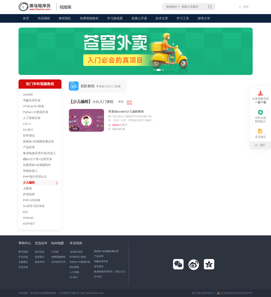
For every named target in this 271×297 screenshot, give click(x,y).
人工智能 (74, 272)
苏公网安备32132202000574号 (234, 293)
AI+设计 (28, 129)
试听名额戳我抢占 (260, 116)
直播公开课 (139, 18)
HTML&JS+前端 (33, 106)
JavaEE (28, 94)
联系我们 (39, 257)
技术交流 (39, 251)
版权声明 (39, 262)
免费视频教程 (89, 18)
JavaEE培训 (76, 251)
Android (28, 217)
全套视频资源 (260, 97)
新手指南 (23, 251)
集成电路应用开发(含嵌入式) (39, 153)
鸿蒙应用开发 (32, 100)
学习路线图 (115, 18)
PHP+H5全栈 (31, 200)
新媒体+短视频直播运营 (38, 141)
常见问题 (23, 257)
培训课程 (44, 18)
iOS (25, 211)
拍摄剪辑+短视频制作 (37, 164)
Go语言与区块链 (33, 206)
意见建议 (260, 133)
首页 (26, 18)
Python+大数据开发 (35, 112)
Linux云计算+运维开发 (37, 159)
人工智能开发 (32, 118)
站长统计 (109, 293)
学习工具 (183, 18)
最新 (121, 101)
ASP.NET (29, 223)
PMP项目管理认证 (35, 176)
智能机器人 (30, 170)
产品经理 (29, 147)
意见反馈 (23, 267)
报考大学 (204, 18)
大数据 (27, 188)
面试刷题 (74, 267)
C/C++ (27, 123)
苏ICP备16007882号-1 (203, 293)
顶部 (259, 145)
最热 (129, 101)
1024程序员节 (58, 262)
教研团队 (65, 18)
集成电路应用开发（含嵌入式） (110, 271)
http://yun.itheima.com (92, 293)
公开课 (54, 251)
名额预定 (23, 262)
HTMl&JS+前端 (78, 257)
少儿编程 (29, 182)
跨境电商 (29, 194)
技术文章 (161, 18)
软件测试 (29, 135)
